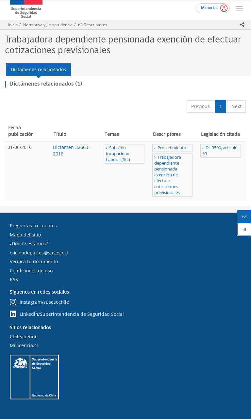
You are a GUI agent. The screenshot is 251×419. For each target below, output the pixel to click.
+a (246, 218)
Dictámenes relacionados (38, 69)
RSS (14, 279)
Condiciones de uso (31, 270)
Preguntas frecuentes (33, 225)
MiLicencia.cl (24, 345)
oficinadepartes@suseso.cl (39, 253)
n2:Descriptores (92, 24)
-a (246, 230)
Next (236, 106)
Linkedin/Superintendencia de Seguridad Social (67, 314)
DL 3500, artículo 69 (220, 150)
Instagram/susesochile (39, 302)
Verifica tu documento (34, 261)
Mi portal (209, 8)
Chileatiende (24, 336)
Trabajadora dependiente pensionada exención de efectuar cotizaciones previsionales (167, 174)
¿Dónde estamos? (29, 243)
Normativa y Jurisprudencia (48, 24)
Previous (200, 106)
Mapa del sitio (25, 235)
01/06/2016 (20, 147)
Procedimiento (172, 148)
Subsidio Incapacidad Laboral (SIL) (118, 153)
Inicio (13, 24)
